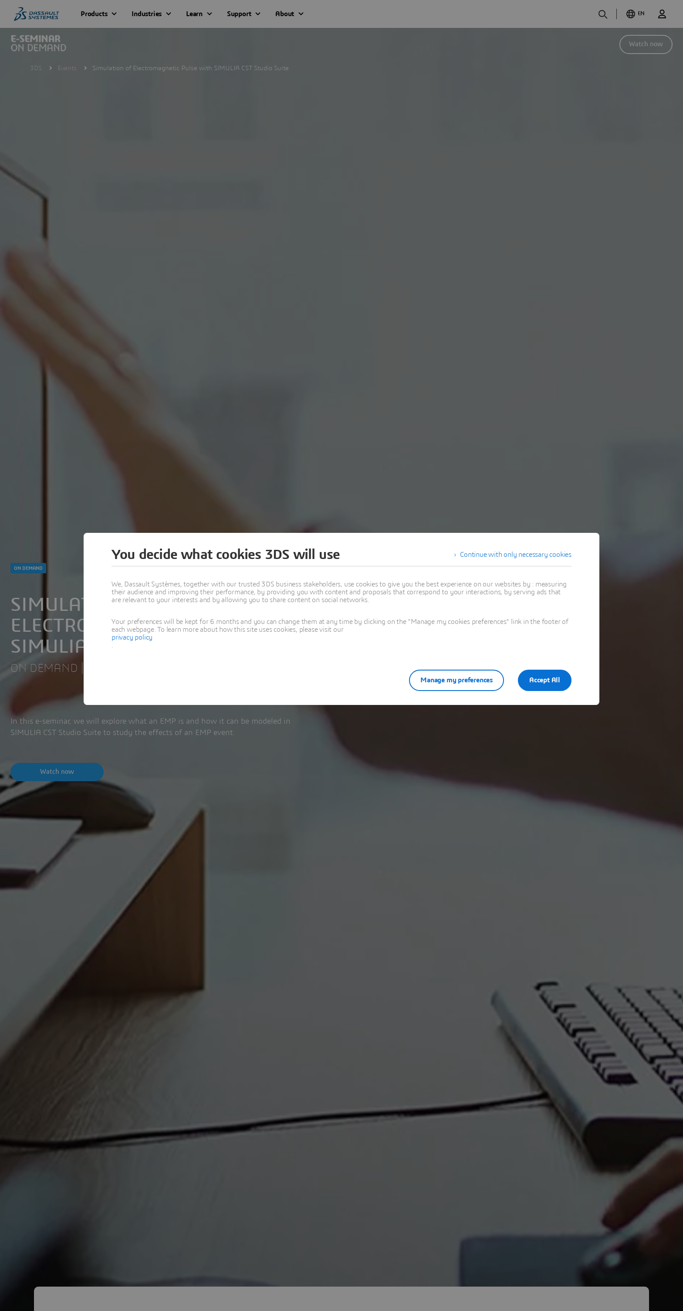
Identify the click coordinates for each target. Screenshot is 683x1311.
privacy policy (132, 637)
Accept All (544, 680)
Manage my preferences (456, 680)
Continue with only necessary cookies (515, 554)
